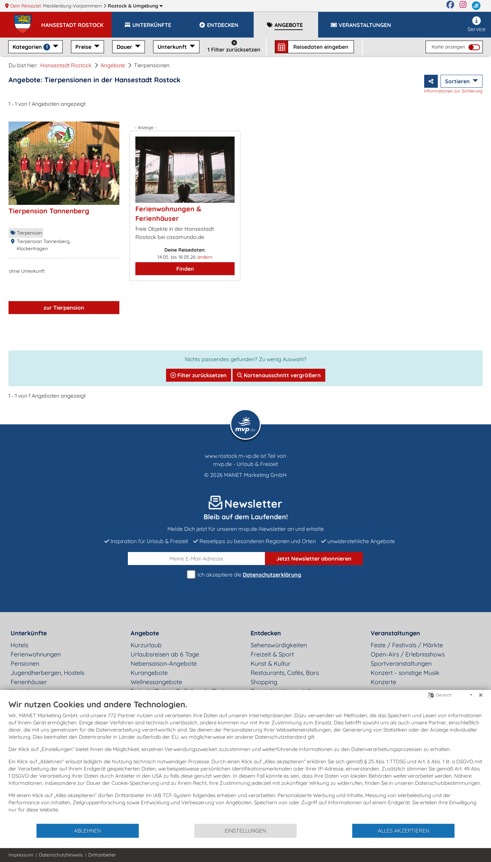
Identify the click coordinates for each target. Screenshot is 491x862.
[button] (76, 22)
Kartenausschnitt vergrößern (279, 375)
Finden (185, 268)
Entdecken (266, 633)
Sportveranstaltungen (401, 663)
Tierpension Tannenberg (49, 211)
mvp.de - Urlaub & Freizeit (245, 464)
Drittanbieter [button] (102, 855)
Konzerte (383, 682)
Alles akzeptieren (403, 830)
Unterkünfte (29, 633)
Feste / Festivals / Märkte (407, 645)
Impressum (21, 855)
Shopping (264, 682)
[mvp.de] (476, 6)
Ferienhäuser (29, 682)
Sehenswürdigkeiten (279, 645)
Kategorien (32, 47)
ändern (204, 257)
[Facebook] (450, 6)
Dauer (125, 46)
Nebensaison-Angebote (164, 663)
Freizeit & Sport (272, 654)
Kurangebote (149, 673)
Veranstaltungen (395, 633)
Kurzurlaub (146, 645)
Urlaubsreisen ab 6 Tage (165, 654)
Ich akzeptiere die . (245, 574)
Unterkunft (173, 46)
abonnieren (314, 558)
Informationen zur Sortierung (453, 91)
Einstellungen (245, 830)
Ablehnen (87, 830)
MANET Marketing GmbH (255, 474)
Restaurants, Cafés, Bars (285, 673)
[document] (245, 761)
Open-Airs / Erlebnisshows (408, 654)
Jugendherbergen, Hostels (47, 673)
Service (476, 24)
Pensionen (25, 663)
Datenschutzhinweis (61, 855)
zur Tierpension (64, 307)
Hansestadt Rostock (66, 65)
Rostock (135, 6)
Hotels (19, 645)
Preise (84, 46)
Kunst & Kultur (271, 663)
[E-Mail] (196, 558)
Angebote (113, 65)
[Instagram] (463, 6)
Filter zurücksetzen (198, 375)
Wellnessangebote (156, 682)
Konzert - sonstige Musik (405, 673)
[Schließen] (481, 695)
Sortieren (458, 81)
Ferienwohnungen (36, 654)
